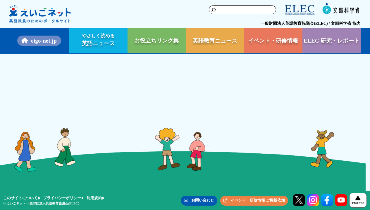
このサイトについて (20, 198)
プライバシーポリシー (62, 198)
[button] (199, 201)
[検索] (207, 9)
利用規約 (94, 198)
